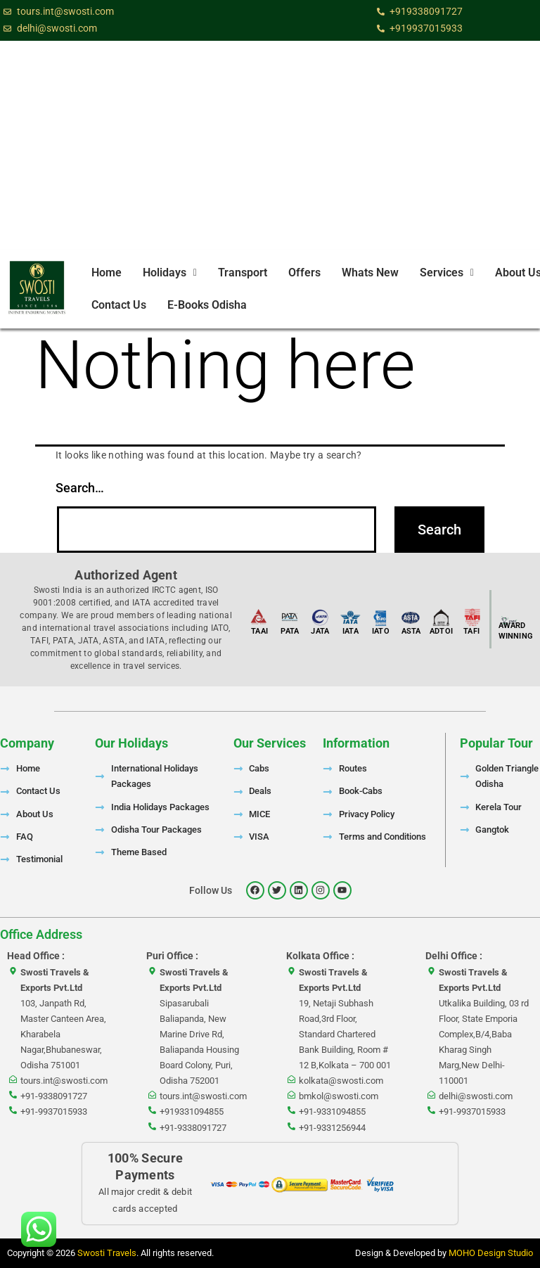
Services (447, 272)
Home (106, 272)
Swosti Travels (106, 1253)
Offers (304, 272)
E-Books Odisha (207, 305)
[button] (169, 273)
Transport (242, 272)
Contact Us (118, 305)
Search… (80, 487)
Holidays (170, 272)
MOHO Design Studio (491, 1253)
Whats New (370, 272)
